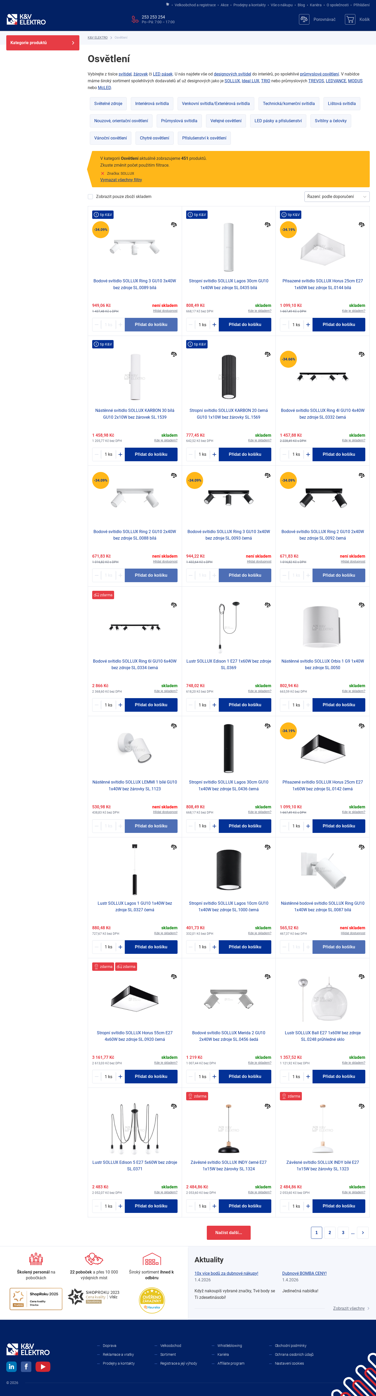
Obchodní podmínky (291, 1346)
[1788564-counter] (108, 1206)
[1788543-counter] (108, 947)
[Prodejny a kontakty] (94, 1267)
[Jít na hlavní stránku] (168, 4)
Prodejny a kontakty (249, 5)
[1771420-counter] (296, 575)
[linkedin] (11, 1368)
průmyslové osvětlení (319, 74)
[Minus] (96, 324)
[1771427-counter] (296, 454)
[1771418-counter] (108, 575)
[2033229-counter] (202, 454)
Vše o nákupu (282, 5)
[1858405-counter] (296, 826)
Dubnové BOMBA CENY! (304, 1273)
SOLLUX (232, 80)
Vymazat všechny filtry (121, 179)
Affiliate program (231, 1363)
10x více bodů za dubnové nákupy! (226, 1273)
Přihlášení (360, 5)
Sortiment (168, 1354)
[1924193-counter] (202, 947)
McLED (104, 87)
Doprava (109, 1346)
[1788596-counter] (202, 1076)
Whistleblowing (230, 1346)
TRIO (265, 80)
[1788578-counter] (202, 826)
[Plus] (120, 324)
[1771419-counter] (108, 324)
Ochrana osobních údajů (294, 1354)
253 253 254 (153, 17)
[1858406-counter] (296, 324)
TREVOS (316, 80)
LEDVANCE (336, 80)
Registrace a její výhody (178, 1363)
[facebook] (26, 1368)
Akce (224, 5)
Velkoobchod (170, 1346)
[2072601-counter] (202, 1206)
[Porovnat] (174, 225)
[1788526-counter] (296, 1076)
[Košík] (357, 19)
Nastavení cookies (289, 1363)
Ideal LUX (250, 80)
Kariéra (316, 5)
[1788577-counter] (202, 324)
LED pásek (163, 74)
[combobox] (307, 196)
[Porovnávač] (317, 19)
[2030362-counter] (108, 826)
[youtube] (43, 1368)
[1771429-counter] (108, 704)
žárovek (140, 74)
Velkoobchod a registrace (195, 5)
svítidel (125, 74)
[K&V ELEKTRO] (26, 19)
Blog (301, 5)
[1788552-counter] (202, 704)
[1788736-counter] (108, 1076)
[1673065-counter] (296, 947)
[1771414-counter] (296, 704)
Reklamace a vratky (118, 1354)
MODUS (355, 80)
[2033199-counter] (108, 454)
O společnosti (338, 5)
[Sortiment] (152, 1267)
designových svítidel (232, 74)
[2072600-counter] (296, 1206)
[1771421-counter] (202, 575)
